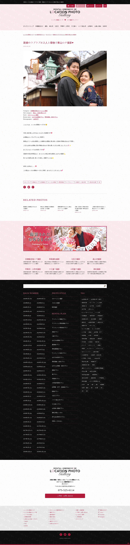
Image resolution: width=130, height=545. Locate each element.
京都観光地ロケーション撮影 (39, 110)
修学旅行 (92, 315)
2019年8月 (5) (41, 383)
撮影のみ (84, 325)
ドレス (84, 345)
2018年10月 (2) (41, 405)
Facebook (101, 514)
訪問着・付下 (98, 332)
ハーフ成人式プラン (58, 400)
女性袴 (96, 335)
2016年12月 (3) (27, 451)
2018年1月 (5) (27, 426)
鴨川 (94, 365)
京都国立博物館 (99, 368)
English (25, 521)
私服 (83, 348)
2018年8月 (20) (41, 409)
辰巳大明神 (93, 371)
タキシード (92, 345)
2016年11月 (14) (41, 451)
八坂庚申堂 (85, 355)
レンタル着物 (52, 182)
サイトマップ (79, 519)
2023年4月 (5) (41, 311)
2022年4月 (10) (41, 332)
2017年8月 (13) (41, 434)
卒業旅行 (100, 315)
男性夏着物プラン (57, 349)
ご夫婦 (100, 302)
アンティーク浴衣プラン (59, 353)
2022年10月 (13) (41, 320)
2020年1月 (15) (27, 375)
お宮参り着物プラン (58, 408)
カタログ (90, 6)
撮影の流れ (52, 516)
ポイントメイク (86, 351)
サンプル (92, 325)
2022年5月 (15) (27, 332)
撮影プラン (52, 512)
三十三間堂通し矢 (95, 381)
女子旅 (84, 309)
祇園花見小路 (85, 365)
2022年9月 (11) (27, 324)
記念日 (105, 26)
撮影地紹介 (52, 514)
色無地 (84, 335)
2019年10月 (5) (41, 379)
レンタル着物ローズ (29, 510)
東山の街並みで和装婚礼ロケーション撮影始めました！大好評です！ (54, 261)
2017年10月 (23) (41, 430)
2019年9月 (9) (27, 383)
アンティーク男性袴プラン (60, 327)
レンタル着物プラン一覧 (30, 512)
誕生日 (84, 322)
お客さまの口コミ (54, 523)
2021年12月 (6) (41, 341)
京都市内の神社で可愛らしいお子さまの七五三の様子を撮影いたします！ (75, 261)
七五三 (57, 26)
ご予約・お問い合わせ (65, 496)
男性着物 (61, 182)
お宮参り (90, 26)
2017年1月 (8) (41, 447)
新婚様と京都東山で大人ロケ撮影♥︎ (30, 208)
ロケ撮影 (71, 6)
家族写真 (84, 302)
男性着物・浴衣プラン (51, 117)
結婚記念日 (85, 319)
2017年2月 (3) (27, 447)
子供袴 (84, 342)
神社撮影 (84, 381)
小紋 (90, 335)
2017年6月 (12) (41, 439)
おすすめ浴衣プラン (58, 357)
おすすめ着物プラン (38, 117)
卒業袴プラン (56, 378)
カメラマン (52, 519)
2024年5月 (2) (27, 307)
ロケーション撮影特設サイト (56, 510)
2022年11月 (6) (27, 320)
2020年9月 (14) (41, 366)
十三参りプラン (56, 404)
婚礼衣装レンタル (57, 412)
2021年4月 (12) (27, 358)
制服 (99, 345)
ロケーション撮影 (33, 115)
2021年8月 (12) (27, 349)
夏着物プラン (56, 344)
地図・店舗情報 (79, 510)
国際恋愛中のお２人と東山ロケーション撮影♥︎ (64, 208)
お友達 (99, 306)
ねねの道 (97, 358)
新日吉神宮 (85, 378)
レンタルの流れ (27, 514)
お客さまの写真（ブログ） (30, 519)
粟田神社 (93, 378)
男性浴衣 (92, 338)
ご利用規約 (78, 516)
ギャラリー (80, 6)
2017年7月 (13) (27, 439)
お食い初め (98, 26)
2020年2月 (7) (41, 371)
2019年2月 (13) (41, 396)
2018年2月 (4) (41, 422)
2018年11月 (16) (27, 405)
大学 (83, 384)
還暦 (100, 319)
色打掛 (97, 342)
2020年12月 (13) (27, 362)
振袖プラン (55, 370)
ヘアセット (70, 182)
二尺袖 (84, 332)
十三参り (74, 26)
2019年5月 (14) (27, 392)
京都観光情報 (27, 516)
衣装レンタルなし (57, 421)
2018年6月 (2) (41, 413)
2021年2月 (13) (41, 358)
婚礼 (46, 26)
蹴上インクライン (87, 368)
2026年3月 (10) (27, 298)
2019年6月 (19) (41, 388)
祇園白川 (93, 361)
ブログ (99, 6)
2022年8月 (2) (41, 324)
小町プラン (55, 336)
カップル (27, 182)
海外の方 (100, 322)
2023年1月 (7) (41, 315)
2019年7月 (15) (27, 388)
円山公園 (84, 371)
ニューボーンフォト (87, 312)
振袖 (90, 332)
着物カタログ (102, 510)
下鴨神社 (101, 378)
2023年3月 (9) (27, 315)
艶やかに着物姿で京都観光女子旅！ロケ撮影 (47, 208)
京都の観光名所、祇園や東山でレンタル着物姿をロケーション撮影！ (33, 261)
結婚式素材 (92, 322)
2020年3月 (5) (27, 371)
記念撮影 (93, 319)
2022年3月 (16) (27, 337)
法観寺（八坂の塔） (81, 182)
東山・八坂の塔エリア (39, 113)
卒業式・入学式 (65, 26)
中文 (25, 523)
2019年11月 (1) (27, 379)
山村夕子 (36, 119)
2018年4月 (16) (41, 417)
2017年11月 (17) (27, 430)
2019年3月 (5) (27, 396)
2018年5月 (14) (27, 417)
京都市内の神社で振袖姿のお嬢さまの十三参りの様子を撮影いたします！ (54, 271)
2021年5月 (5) (41, 354)
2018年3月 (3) (27, 422)
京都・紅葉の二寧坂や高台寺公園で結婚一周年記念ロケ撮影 (82, 209)
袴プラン (54, 374)
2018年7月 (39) (27, 413)
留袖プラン (55, 391)
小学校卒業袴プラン (58, 383)
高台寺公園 (93, 182)
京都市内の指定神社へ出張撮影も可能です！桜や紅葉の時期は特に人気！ (97, 271)
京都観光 (43, 182)
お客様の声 (85, 299)
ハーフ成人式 (82, 26)
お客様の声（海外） (96, 299)
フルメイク (100, 348)
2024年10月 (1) (41, 298)
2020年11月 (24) (41, 362)
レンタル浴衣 (96, 328)
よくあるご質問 (79, 514)
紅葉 (97, 387)
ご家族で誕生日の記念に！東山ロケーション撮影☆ (99, 208)
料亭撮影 (54, 307)
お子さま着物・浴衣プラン (60, 366)
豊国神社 (95, 374)
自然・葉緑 (85, 387)
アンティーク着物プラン (59, 319)
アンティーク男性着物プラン (60, 323)
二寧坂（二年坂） (87, 358)
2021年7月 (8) (41, 349)
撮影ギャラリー (53, 521)
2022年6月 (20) (41, 328)
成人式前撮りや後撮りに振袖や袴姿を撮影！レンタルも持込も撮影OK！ (97, 261)
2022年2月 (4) (41, 337)
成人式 (51, 26)
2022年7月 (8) (27, 328)
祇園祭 (102, 384)
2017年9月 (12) (27, 434)
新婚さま (35, 182)
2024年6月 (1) (41, 303)
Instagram (101, 516)
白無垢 (91, 342)
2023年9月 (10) (27, 311)
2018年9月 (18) (27, 409)
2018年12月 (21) (41, 400)
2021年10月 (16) (41, 345)
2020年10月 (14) (27, 366)
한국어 (25, 525)
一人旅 (98, 312)
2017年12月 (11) (41, 426)
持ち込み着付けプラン (58, 417)
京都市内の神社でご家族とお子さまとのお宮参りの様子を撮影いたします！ (75, 271)
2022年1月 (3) (27, 341)
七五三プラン (56, 395)
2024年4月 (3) (41, 307)
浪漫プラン (55, 332)
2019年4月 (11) (41, 392)
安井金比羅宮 (85, 374)
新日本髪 (96, 351)
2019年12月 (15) (41, 375)
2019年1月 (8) (27, 400)
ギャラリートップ (28, 26)
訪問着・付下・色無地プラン (60, 387)
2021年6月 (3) (27, 354)
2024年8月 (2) (27, 303)
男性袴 (100, 338)
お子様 (92, 306)
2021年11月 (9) (27, 345)
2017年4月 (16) (27, 443)
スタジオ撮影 (56, 303)
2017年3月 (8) (41, 443)
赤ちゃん (91, 309)
